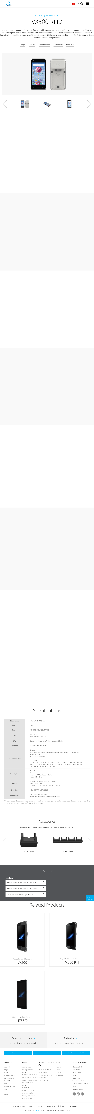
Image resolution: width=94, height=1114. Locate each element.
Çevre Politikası (76, 1070)
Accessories (58, 45)
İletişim (62, 1106)
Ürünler (24, 1062)
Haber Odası (76, 1075)
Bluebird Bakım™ (42, 1072)
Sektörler (8, 1062)
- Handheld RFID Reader (28, 1090)
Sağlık (5, 1089)
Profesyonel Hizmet (9, 1086)
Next (89, 104)
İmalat (6, 1095)
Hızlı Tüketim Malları (9, 1078)
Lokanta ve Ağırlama (9, 1075)
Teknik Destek (42, 1078)
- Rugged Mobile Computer (29, 1074)
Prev (5, 104)
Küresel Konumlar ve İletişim (80, 1083)
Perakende (7, 1067)
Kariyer (74, 1086)
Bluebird (37, 1110)
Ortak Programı (60, 1067)
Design (22, 45)
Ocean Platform (60, 1075)
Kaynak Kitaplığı (76, 1078)
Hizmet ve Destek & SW (44, 1069)
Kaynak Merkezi (52, 1106)
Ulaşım (6, 1070)
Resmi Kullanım (8, 1081)
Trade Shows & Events (78, 1081)
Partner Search (59, 1072)
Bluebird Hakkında (80, 1062)
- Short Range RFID (26, 1098)
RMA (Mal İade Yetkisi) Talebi (45, 1075)
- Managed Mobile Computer (29, 1077)
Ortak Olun (58, 1070)
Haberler (40, 1106)
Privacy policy (74, 1106)
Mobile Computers (26, 1067)
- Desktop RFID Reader (28, 1096)
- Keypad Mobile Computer (29, 1080)
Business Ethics (77, 1072)
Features (32, 45)
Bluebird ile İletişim (78, 1089)
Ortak (58, 1062)
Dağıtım (6, 1072)
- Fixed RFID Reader (27, 1093)
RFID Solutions (25, 1087)
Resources (70, 45)
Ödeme (6, 1092)
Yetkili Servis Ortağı (43, 1080)
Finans (6, 1083)
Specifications (44, 45)
